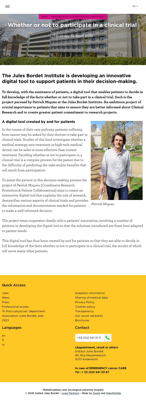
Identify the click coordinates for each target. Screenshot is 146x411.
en (135, 6)
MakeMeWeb (113, 393)
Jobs (5, 293)
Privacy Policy (84, 302)
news (45, 16)
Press (5, 302)
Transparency (84, 311)
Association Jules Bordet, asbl (22, 315)
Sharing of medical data (91, 297)
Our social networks (89, 315)
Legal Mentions (70, 393)
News (6, 297)
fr (3, 340)
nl (3, 344)
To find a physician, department (23, 311)
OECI (5, 320)
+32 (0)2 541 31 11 (94, 338)
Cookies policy (85, 306)
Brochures (82, 320)
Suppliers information (90, 293)
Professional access (15, 306)
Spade (96, 393)
